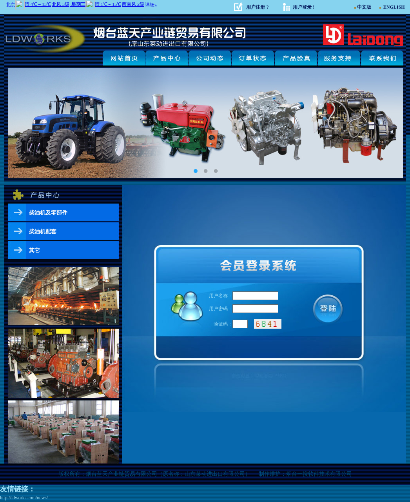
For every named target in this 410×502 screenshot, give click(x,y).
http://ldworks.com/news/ (24, 497)
